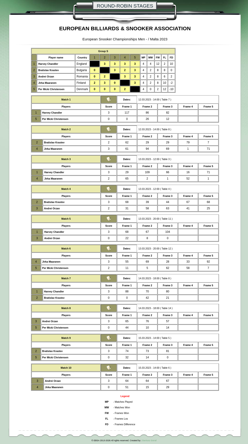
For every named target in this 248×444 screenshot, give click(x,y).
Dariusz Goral (149, 440)
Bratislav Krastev (48, 70)
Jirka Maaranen (47, 82)
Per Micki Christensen (51, 89)
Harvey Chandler (48, 63)
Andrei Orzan (46, 76)
